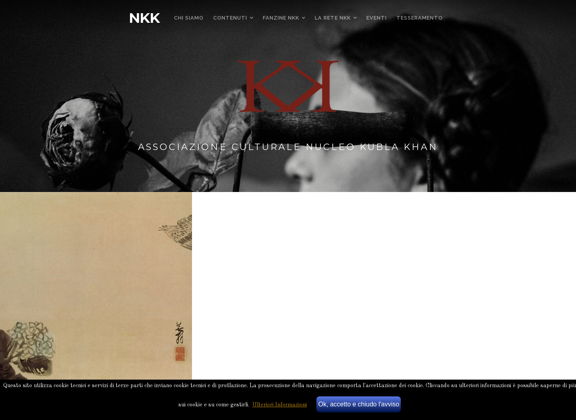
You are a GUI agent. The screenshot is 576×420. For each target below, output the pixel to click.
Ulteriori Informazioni (279, 405)
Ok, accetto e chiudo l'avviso (358, 404)
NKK (144, 18)
